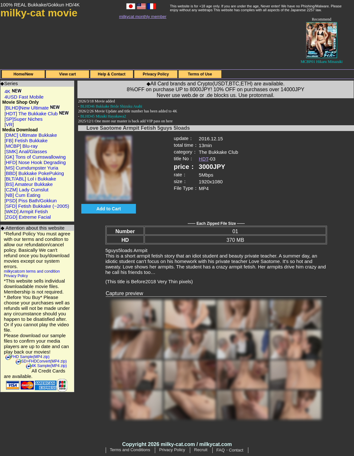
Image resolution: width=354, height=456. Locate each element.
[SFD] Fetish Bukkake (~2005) (36, 206)
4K (13, 91)
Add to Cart (108, 208)
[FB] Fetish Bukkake (26, 140)
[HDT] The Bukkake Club (36, 113)
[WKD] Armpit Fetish (26, 211)
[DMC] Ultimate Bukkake (30, 135)
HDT (203, 159)
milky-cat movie (38, 13)
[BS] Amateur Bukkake (28, 184)
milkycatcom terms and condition (32, 271)
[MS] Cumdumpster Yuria (31, 168)
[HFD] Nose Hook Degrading (35, 162)
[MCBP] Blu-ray (21, 146)
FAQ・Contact (230, 450)
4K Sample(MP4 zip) (49, 366)
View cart (67, 74)
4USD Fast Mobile (24, 97)
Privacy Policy (156, 74)
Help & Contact (112, 74)
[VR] (9, 124)
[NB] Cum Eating (22, 195)
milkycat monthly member (142, 16)
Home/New (23, 74)
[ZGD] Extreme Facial (27, 217)
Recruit (200, 449)
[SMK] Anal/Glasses (25, 151)
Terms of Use (200, 74)
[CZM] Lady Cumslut (26, 189)
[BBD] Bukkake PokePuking (34, 173)
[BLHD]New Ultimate (32, 107)
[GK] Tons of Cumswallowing (35, 157)
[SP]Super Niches (23, 119)
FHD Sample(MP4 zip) (30, 357)
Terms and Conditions (130, 449)
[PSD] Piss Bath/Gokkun (30, 200)
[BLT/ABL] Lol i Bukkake (30, 178)
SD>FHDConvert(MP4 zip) (44, 361)
